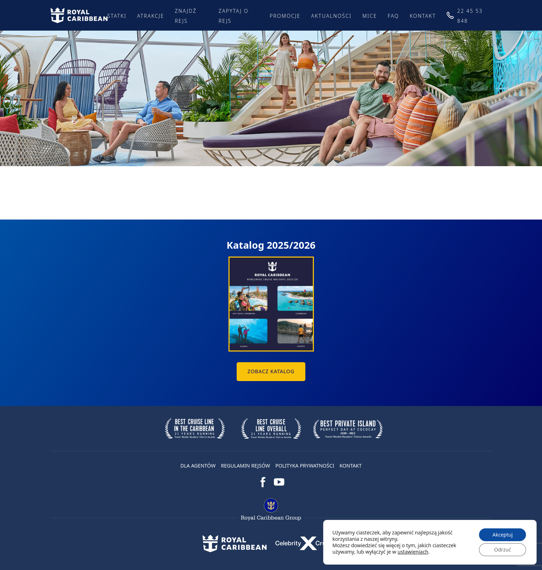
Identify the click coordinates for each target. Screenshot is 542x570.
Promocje (285, 15)
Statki (117, 15)
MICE (369, 15)
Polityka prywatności (304, 465)
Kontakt (423, 15)
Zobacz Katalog (270, 371)
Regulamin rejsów (245, 465)
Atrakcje (150, 15)
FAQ (393, 15)
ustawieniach (413, 552)
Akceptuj (503, 534)
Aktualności (331, 15)
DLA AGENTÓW (198, 465)
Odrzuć (502, 549)
